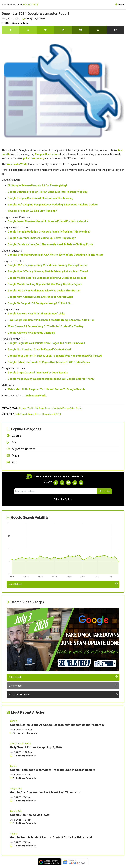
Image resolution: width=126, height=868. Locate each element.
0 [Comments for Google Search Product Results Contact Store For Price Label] (12, 845)
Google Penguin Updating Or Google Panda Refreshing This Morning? (49, 231)
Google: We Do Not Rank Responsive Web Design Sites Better (44, 290)
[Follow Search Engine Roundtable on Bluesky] (68, 482)
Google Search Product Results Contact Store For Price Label (51, 837)
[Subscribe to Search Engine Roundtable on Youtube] (74, 482)
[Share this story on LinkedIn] (63, 30)
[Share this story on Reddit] (45, 30)
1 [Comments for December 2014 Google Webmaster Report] (24, 19)
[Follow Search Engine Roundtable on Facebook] (55, 482)
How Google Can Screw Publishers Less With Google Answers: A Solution (51, 319)
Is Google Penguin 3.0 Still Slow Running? (32, 210)
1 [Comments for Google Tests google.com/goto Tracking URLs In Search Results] (12, 778)
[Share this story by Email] (98, 30)
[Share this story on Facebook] (10, 30)
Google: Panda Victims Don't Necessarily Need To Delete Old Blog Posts (50, 244)
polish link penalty (34, 158)
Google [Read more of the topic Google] (13, 721)
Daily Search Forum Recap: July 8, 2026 (36, 747)
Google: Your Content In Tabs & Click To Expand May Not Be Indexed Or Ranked (55, 355)
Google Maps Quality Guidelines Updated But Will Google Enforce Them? (51, 378)
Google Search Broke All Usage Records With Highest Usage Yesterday (57, 725)
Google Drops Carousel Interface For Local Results (38, 372)
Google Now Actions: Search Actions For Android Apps (40, 296)
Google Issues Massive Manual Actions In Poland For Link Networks (48, 221)
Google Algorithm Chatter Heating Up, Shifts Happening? (42, 237)
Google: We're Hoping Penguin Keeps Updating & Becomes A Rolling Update (53, 204)
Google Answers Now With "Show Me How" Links (36, 313)
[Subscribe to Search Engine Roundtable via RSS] (81, 482)
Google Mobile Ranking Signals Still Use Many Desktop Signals (45, 284)
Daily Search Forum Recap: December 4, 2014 (38, 414)
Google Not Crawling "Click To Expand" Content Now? (39, 349)
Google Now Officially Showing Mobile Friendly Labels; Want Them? (48, 271)
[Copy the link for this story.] (115, 30)
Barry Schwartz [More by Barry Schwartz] (29, 733)
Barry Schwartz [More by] (38, 19)
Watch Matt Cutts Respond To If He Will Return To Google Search (46, 389)
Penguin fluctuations (47, 154)
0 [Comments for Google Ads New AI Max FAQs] (12, 823)
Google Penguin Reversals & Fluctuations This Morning (40, 198)
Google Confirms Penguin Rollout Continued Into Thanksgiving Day (47, 191)
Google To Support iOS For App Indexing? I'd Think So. (40, 303)
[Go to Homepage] (20, 4)
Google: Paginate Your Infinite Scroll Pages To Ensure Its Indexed (46, 343)
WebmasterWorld (17, 164)
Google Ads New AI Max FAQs (30, 815)
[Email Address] (55, 491)
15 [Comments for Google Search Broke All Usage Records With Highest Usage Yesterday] (13, 733)
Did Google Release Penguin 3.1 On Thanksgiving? (37, 185)
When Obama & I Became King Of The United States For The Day (45, 326)
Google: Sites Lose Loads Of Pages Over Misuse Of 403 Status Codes (49, 362)
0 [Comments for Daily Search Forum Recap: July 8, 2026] (12, 755)
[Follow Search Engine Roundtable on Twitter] (62, 482)
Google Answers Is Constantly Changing (31, 332)
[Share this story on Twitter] (28, 30)
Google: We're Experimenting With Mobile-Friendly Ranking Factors (47, 265)
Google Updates (20, 23)
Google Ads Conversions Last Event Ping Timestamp (45, 792)
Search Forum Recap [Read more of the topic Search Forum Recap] (20, 743)
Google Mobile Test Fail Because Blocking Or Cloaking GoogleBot (47, 277)
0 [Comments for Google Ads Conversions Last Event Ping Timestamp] (12, 800)
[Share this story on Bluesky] (80, 30)
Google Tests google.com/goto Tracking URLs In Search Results (52, 770)
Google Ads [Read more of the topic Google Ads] (16, 788)
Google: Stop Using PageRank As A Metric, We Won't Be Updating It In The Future (55, 254)
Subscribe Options (63, 499)
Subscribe (104, 491)
